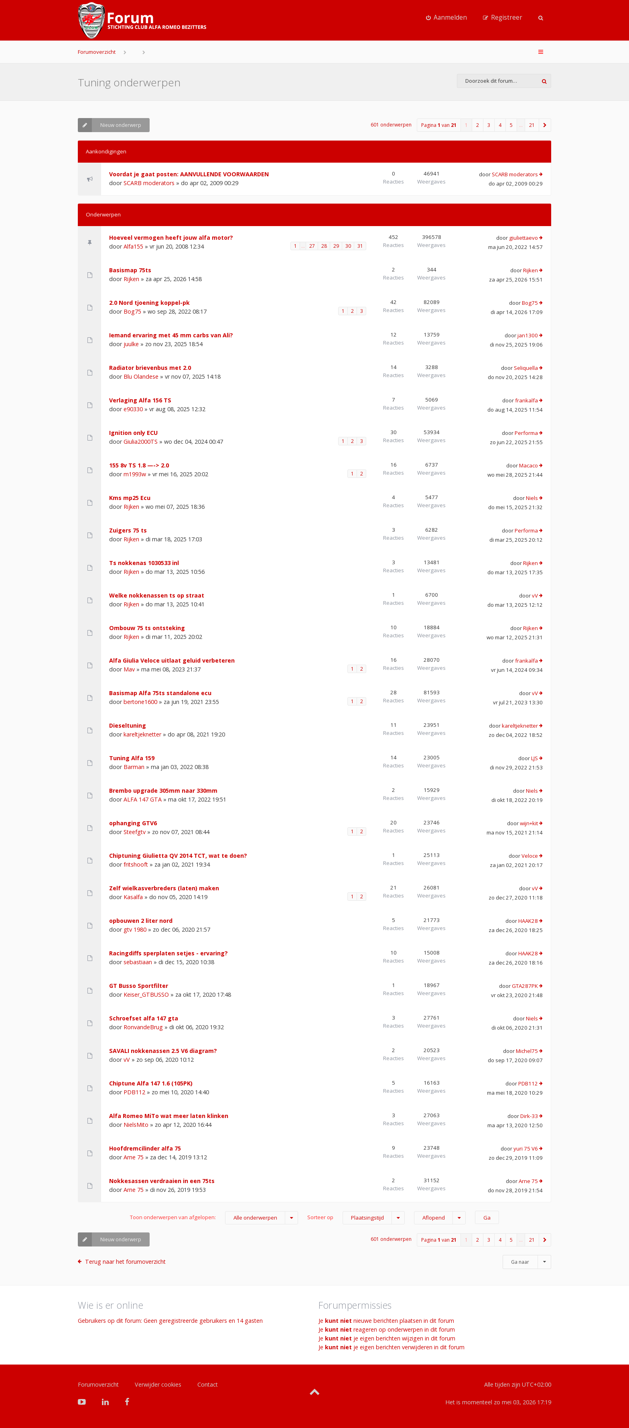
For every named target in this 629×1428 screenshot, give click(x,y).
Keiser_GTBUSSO (146, 994)
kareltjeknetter (142, 734)
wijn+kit (529, 823)
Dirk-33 (529, 1116)
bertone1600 (140, 702)
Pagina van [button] (439, 125)
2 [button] (477, 125)
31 (360, 246)
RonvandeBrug (143, 1027)
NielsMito (136, 1124)
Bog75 (132, 311)
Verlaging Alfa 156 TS (140, 400)
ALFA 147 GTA (143, 799)
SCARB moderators (149, 183)
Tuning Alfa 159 (131, 758)
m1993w (135, 474)
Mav (129, 669)
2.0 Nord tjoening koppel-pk (149, 302)
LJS (534, 758)
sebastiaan (138, 962)
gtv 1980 (135, 929)
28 (324, 246)
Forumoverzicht (97, 51)
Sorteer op (356, 1217)
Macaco (528, 465)
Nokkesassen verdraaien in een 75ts (162, 1181)
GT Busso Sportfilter (138, 985)
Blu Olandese (141, 376)
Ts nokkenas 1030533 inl (144, 563)
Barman (134, 767)
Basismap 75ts (130, 270)
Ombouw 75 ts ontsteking (147, 628)
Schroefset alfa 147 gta (143, 1018)
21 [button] (532, 125)
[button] (545, 125)
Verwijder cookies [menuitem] (158, 1384)
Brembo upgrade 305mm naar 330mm (163, 790)
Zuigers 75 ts (128, 530)
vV (535, 595)
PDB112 (134, 1092)
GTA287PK (525, 985)
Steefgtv (135, 832)
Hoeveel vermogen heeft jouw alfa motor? (171, 237)
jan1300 (527, 335)
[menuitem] (446, 17)
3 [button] (488, 125)
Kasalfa (133, 897)
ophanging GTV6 (133, 823)
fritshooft (136, 864)
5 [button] (511, 125)
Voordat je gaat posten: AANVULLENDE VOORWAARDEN (189, 174)
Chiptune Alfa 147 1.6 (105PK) (151, 1083)
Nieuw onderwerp (109, 125)
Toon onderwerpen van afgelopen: (214, 1217)
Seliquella (526, 367)
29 (336, 246)
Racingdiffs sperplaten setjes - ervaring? (168, 953)
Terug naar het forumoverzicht (125, 1261)
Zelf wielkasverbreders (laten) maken (164, 888)
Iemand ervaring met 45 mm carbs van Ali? (171, 335)
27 (312, 246)
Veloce (529, 855)
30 (348, 246)
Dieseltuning (127, 725)
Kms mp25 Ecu (129, 498)
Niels (532, 498)
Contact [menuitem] (207, 1384)
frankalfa (526, 400)
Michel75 (527, 1051)
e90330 (133, 409)
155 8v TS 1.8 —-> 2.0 (139, 465)
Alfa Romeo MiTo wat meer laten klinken (168, 1116)
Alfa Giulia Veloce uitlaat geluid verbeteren (172, 660)
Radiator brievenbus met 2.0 (150, 367)
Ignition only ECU (133, 433)
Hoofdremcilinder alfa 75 (145, 1148)
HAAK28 (528, 920)
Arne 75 (134, 1157)
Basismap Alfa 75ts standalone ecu (160, 693)
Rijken (131, 279)
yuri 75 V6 (525, 1148)
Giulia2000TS (141, 441)
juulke (131, 344)
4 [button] (500, 125)
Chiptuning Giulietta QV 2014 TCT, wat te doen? (178, 855)
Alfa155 (133, 246)
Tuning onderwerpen (129, 82)
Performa (526, 433)
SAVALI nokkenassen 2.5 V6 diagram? (163, 1051)
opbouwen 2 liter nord (140, 920)
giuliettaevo (523, 237)
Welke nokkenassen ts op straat (156, 595)
